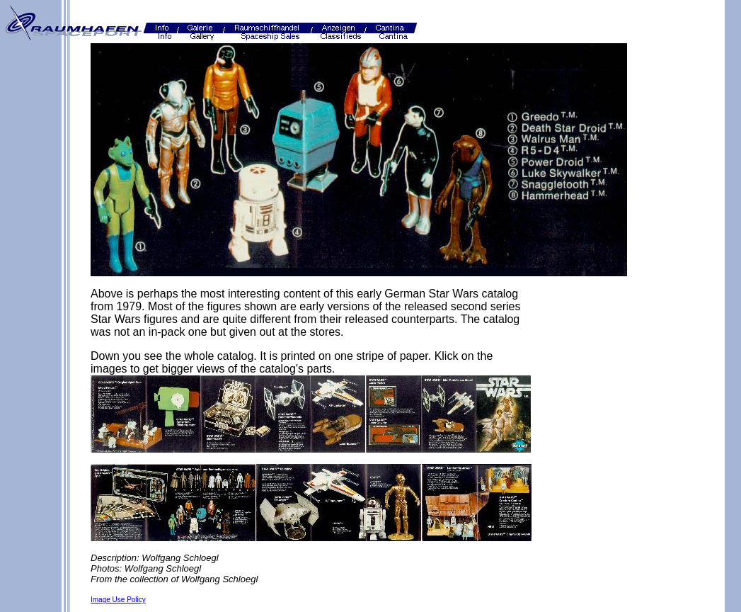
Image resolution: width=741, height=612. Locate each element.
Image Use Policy (118, 600)
